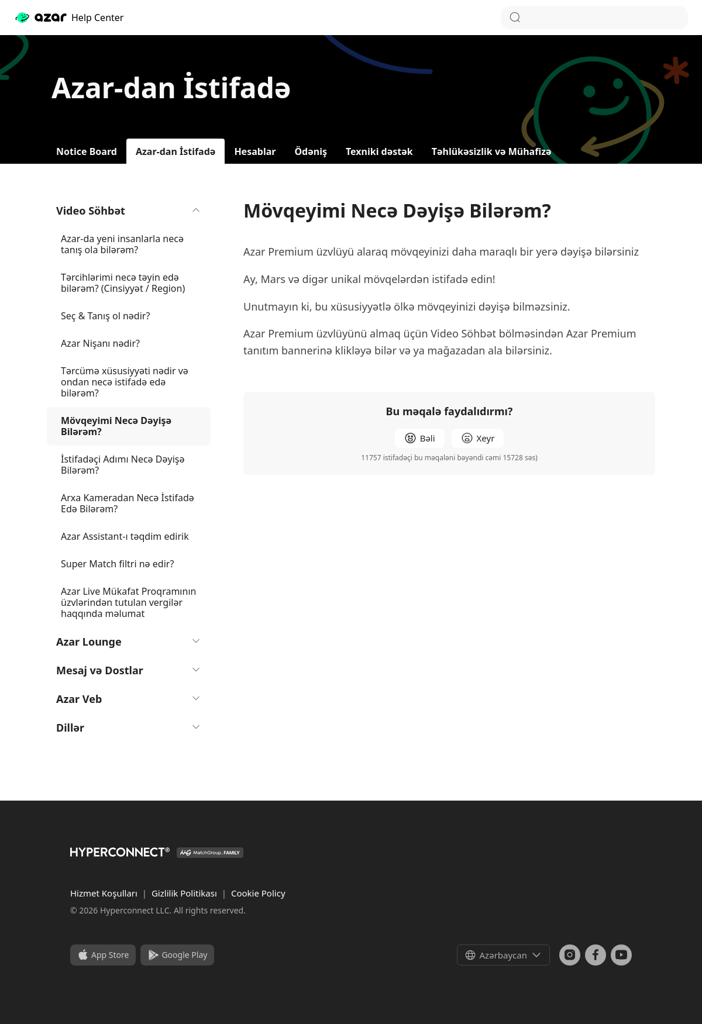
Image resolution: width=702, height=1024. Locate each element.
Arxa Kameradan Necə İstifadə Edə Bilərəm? (127, 503)
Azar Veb (128, 699)
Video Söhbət (128, 211)
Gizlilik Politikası (185, 893)
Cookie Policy (258, 893)
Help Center (68, 17)
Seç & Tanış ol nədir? (105, 315)
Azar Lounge (128, 642)
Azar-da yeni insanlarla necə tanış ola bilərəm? (122, 244)
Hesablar (255, 151)
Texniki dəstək (379, 151)
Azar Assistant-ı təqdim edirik (125, 536)
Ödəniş (310, 151)
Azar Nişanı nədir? (100, 343)
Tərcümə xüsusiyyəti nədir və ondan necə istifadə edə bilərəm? (124, 381)
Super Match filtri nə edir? (117, 563)
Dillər (128, 727)
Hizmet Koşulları (105, 893)
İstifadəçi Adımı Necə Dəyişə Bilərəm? (122, 465)
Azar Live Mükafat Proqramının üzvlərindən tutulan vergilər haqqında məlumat (128, 602)
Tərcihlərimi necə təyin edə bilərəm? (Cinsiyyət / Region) (123, 283)
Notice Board (86, 151)
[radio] (420, 438)
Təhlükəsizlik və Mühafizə (492, 151)
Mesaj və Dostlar (128, 670)
